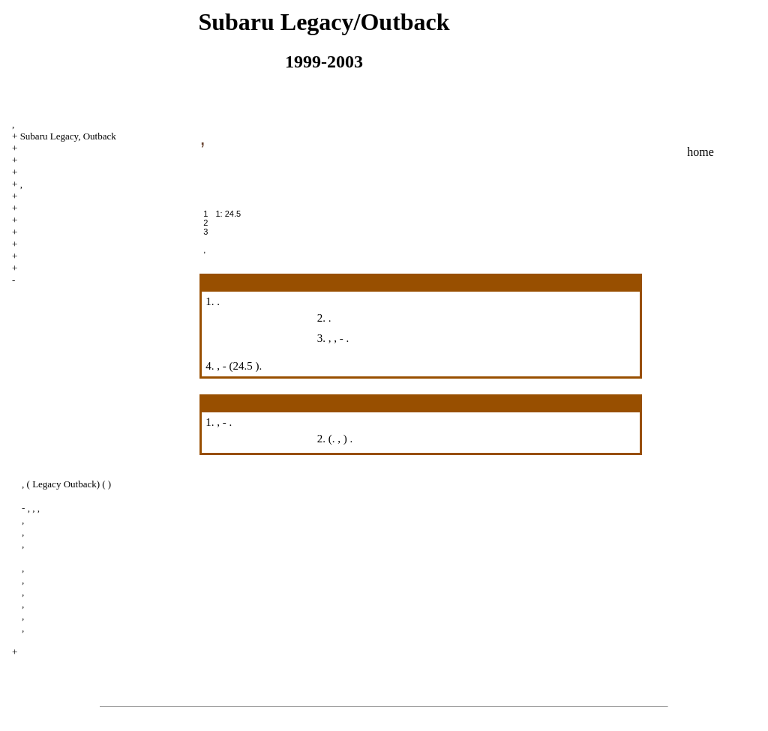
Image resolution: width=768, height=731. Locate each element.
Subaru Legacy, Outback (68, 136)
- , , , (31, 508)
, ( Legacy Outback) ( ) (66, 484)
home (700, 151)
